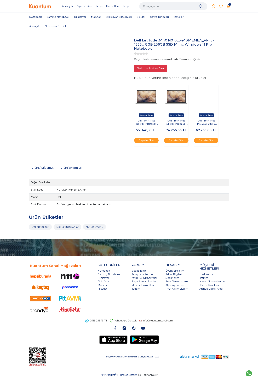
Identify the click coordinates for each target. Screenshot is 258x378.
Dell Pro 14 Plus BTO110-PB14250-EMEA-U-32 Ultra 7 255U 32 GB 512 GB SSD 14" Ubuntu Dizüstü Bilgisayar (176, 122)
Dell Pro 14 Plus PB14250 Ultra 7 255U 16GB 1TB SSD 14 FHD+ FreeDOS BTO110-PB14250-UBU (206, 122)
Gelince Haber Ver (150, 68)
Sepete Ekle (146, 140)
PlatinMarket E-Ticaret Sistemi (118, 374)
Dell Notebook (40, 226)
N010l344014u (94, 226)
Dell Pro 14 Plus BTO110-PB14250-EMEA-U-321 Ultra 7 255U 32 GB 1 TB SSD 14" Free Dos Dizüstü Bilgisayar (146, 122)
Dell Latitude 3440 (67, 226)
